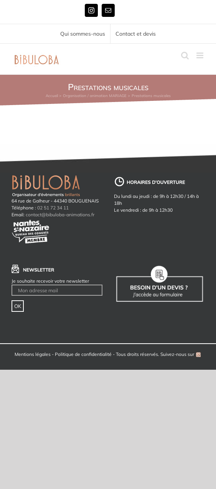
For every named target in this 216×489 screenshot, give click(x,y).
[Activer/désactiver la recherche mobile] (185, 55)
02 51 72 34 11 (53, 208)
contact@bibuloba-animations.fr (60, 214)
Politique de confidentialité (83, 354)
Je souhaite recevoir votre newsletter (50, 281)
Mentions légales (33, 354)
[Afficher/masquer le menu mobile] (200, 55)
